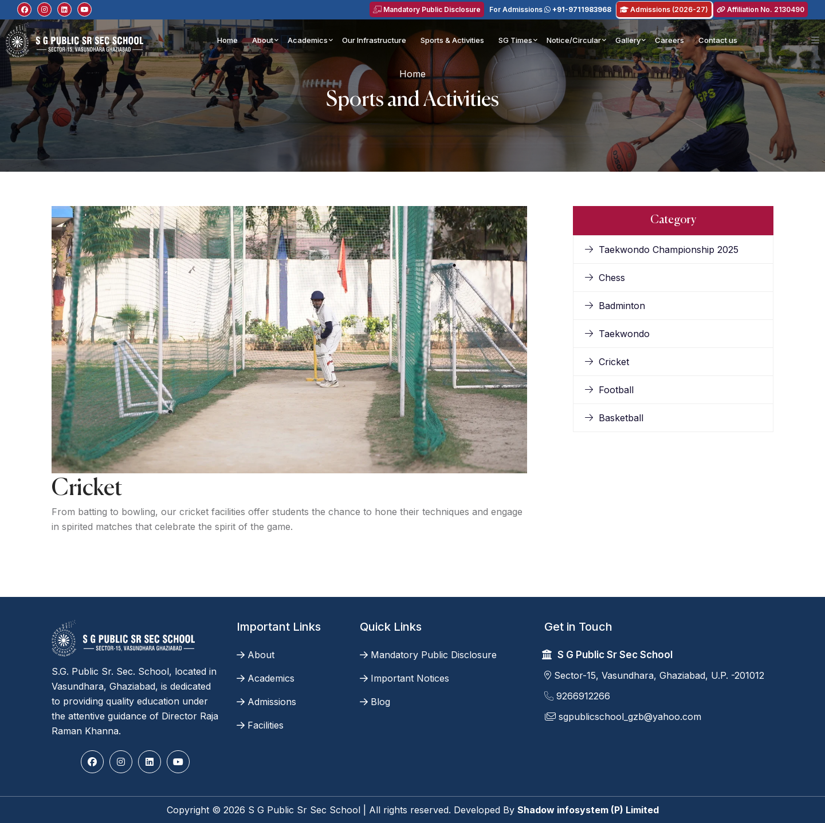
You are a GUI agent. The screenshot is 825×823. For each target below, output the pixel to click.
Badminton (615, 305)
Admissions (266, 701)
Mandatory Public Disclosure (427, 9)
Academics (308, 40)
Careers (669, 40)
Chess (605, 277)
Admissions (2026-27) (664, 9)
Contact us (717, 40)
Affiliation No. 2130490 (760, 9)
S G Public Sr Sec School (615, 654)
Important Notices (404, 678)
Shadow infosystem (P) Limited (588, 810)
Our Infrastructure (374, 40)
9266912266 (577, 696)
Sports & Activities (452, 40)
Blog (375, 701)
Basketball (614, 418)
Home (227, 40)
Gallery (628, 40)
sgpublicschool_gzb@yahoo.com (622, 716)
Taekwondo (617, 333)
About (262, 40)
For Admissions (550, 9)
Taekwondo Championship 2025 (661, 249)
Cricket (607, 361)
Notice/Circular (574, 40)
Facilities (260, 725)
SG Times (515, 40)
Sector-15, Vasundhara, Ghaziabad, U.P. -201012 (654, 675)
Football (609, 389)
